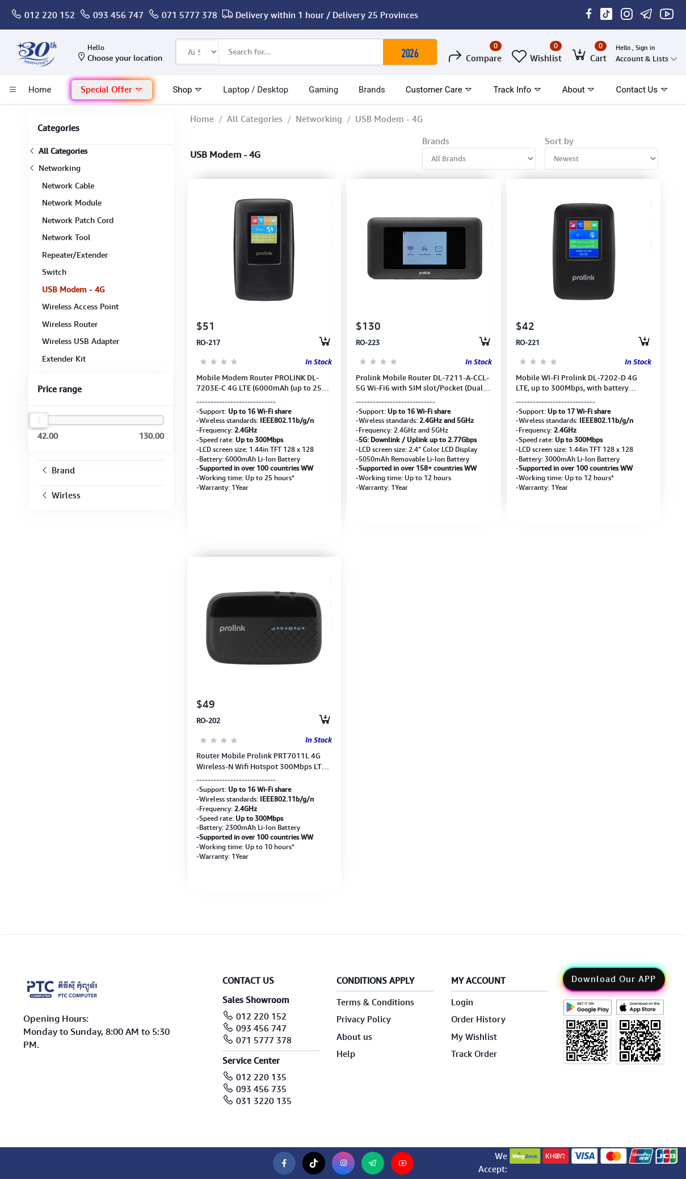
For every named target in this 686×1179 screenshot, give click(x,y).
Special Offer (112, 89)
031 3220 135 (264, 1101)
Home (202, 119)
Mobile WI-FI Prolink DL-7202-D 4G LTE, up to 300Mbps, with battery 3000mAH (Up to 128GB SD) (576, 383)
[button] (111, 89)
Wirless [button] (61, 495)
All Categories (57, 151)
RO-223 (368, 342)
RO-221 (528, 342)
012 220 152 (49, 15)
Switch (54, 272)
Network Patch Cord (77, 220)
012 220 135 (261, 1077)
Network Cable (68, 186)
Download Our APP (613, 979)
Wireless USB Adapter (80, 341)
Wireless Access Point (80, 306)
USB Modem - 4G (73, 289)
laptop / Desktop (255, 90)
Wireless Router (70, 324)
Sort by (559, 141)
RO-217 (208, 342)
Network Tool (66, 237)
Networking (54, 168)
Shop (187, 90)
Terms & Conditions (375, 1002)
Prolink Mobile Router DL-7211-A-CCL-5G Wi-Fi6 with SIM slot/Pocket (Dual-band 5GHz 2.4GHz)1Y (422, 383)
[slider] (39, 420)
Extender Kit (64, 359)
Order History (478, 1019)
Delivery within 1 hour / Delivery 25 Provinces (326, 15)
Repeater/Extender (75, 255)
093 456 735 (261, 1089)
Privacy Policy (363, 1019)
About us (354, 1037)
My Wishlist (474, 1037)
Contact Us (642, 90)
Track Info (517, 90)
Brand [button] (58, 470)
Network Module (72, 203)
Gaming (323, 90)
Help (345, 1054)
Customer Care (439, 90)
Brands (372, 90)
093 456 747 (118, 15)
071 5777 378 (189, 15)
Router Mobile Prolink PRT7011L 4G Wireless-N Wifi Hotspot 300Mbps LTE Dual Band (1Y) (261, 761)
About (579, 90)
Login (462, 1002)
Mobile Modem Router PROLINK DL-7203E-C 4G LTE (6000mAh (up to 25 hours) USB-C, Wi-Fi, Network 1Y (259, 383)
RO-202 (208, 720)
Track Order (474, 1054)
